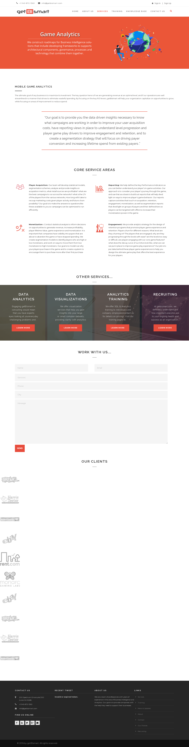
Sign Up (167, 3)
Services (102, 11)
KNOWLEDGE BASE (136, 11)
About (140, 714)
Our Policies (142, 725)
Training (117, 11)
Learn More (23, 328)
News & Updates (144, 708)
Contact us (157, 11)
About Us (88, 11)
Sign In (158, 3)
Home (75, 11)
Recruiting (142, 731)
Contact (141, 720)
